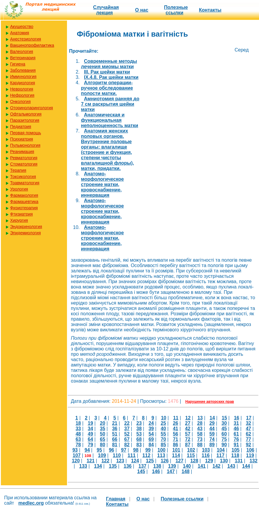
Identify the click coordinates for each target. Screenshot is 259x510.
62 (248, 433)
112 (146, 455)
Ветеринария (22, 57)
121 (91, 460)
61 (236, 433)
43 (199, 428)
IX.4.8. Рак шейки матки (111, 77)
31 (236, 423)
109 (102, 455)
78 (78, 444)
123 (120, 460)
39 (151, 428)
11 (175, 417)
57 (187, 433)
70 (163, 439)
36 (114, 428)
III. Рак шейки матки (107, 71)
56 (175, 433)
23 (139, 423)
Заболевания (23, 70)
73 (199, 439)
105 (236, 450)
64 (90, 439)
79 (90, 444)
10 (163, 417)
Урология (19, 189)
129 (209, 460)
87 (187, 444)
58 (199, 433)
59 (212, 433)
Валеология (21, 51)
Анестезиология (25, 39)
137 (142, 466)
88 (199, 444)
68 (139, 439)
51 (114, 433)
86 (175, 444)
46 (236, 428)
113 (161, 455)
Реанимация (22, 151)
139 (172, 466)
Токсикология (23, 176)
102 (191, 450)
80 (102, 444)
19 (90, 423)
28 (199, 423)
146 (156, 471)
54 (151, 433)
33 (78, 428)
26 (175, 423)
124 (135, 460)
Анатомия (19, 32)
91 (236, 444)
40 (163, 428)
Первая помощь (25, 132)
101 (176, 450)
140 (187, 466)
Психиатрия (21, 139)
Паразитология (24, 120)
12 (188, 417)
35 (102, 428)
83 (139, 444)
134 (98, 466)
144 (246, 466)
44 (212, 428)
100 (161, 450)
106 (250, 450)
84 (151, 444)
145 (141, 471)
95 (99, 450)
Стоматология (24, 164)
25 (163, 423)
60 (224, 433)
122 (106, 460)
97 (124, 450)
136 (128, 466)
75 (224, 439)
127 (179, 460)
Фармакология (24, 195)
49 (90, 433)
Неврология (21, 89)
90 (224, 444)
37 (127, 428)
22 (127, 423)
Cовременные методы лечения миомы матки (109, 64)
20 (102, 423)
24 (151, 423)
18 (78, 423)
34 (90, 428)
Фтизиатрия (21, 214)
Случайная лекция (106, 10)
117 (220, 455)
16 (236, 417)
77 (248, 439)
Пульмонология (25, 145)
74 (212, 439)
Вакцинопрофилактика (32, 45)
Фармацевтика (24, 201)
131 (239, 460)
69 (151, 439)
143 (231, 466)
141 (202, 466)
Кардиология (22, 82)
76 (236, 439)
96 (111, 450)
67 (127, 439)
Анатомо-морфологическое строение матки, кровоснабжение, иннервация (102, 184)
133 (83, 466)
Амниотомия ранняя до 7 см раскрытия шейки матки (110, 104)
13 (200, 417)
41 (175, 428)
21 (114, 423)
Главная (115, 498)
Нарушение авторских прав (209, 402)
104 (221, 450)
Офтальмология (25, 114)
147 (171, 471)
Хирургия (19, 220)
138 (157, 466)
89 (212, 444)
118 (235, 455)
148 (186, 471)
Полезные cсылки (176, 10)
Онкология (20, 101)
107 (77, 455)
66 (114, 439)
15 (224, 417)
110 (117, 455)
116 (206, 455)
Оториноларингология (31, 107)
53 (139, 433)
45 (224, 428)
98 (135, 450)
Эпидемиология (25, 232)
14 (212, 417)
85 (163, 444)
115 (191, 455)
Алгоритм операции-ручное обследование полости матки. (107, 88)
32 (248, 423)
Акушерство (21, 26)
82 (127, 444)
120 (76, 460)
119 (250, 455)
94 (87, 450)
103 (206, 450)
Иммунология (23, 76)
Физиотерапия (24, 207)
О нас (141, 10)
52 (127, 433)
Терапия (18, 170)
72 (187, 439)
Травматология (24, 182)
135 (113, 466)
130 (224, 460)
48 (78, 433)
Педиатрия (20, 126)
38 (139, 428)
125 (150, 460)
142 (217, 466)
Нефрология (22, 95)
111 (132, 455)
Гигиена (17, 64)
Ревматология (23, 157)
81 (114, 444)
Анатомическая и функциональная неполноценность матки (109, 120)
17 (249, 417)
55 (163, 433)
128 (194, 460)
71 (175, 439)
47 (248, 428)
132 (253, 460)
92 (248, 444)
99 (148, 450)
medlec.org (31, 503)
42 (187, 428)
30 (224, 423)
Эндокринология (26, 226)
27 (187, 423)
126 (165, 460)
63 (78, 439)
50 (102, 433)
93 (75, 450)
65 (102, 439)
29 (212, 423)
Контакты (210, 10)
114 (176, 455)
